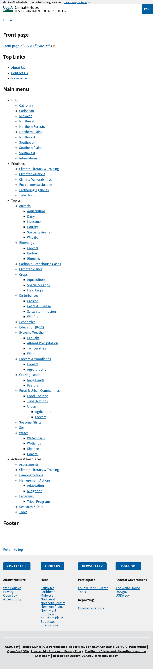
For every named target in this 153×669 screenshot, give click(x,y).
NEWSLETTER (92, 566)
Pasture (32, 385)
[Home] (35, 11)
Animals (25, 206)
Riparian (33, 449)
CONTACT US (16, 566)
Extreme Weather (32, 332)
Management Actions (35, 480)
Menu (147, 9)
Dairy (31, 216)
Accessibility (12, 599)
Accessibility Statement (47, 651)
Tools (23, 512)
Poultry (32, 227)
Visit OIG (121, 647)
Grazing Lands (29, 375)
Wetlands (34, 443)
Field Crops (35, 290)
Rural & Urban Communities (39, 390)
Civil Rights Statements (101, 651)
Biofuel (32, 253)
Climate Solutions (32, 174)
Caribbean (26, 111)
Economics (27, 322)
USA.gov (122, 592)
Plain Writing (138, 647)
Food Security (37, 396)
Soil (22, 427)
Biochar (32, 248)
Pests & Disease (39, 306)
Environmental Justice (35, 184)
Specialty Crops (38, 285)
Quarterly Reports (91, 608)
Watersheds (36, 438)
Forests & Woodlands (35, 359)
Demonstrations (31, 475)
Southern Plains (30, 147)
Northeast (26, 121)
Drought (33, 338)
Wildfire (32, 316)
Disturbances (28, 295)
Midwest (25, 116)
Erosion (32, 301)
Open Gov (10, 595)
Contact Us (19, 73)
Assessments (29, 464)
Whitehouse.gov (106, 656)
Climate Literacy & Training (39, 169)
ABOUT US (52, 566)
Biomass (33, 258)
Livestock (34, 221)
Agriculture (43, 412)
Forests (32, 364)
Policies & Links (31, 647)
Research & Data (31, 507)
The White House (128, 588)
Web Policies (12, 588)
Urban (31, 406)
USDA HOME (128, 566)
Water (23, 433)
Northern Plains (30, 132)
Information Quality (66, 656)
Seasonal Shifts (30, 422)
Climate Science (30, 269)
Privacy (8, 592)
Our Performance (55, 647)
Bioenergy (26, 242)
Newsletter (19, 78)
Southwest (27, 153)
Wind (30, 354)
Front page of (27, 46)
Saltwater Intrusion (41, 311)
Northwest (27, 137)
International (28, 158)
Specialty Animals (40, 232)
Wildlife (32, 237)
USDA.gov (123, 595)
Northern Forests (32, 126)
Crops (23, 274)
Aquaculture (36, 211)
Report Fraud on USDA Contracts (91, 647)
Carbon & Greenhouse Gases (40, 264)
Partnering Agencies (34, 190)
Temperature (36, 348)
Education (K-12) (31, 327)
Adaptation (35, 485)
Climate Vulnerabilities (35, 179)
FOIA (26, 651)
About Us (18, 67)
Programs (26, 496)
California (26, 105)
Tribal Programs (39, 501)
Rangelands (35, 380)
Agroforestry (36, 369)
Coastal (32, 454)
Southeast (26, 142)
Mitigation (34, 491)
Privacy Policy (73, 651)
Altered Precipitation (42, 343)
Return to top (13, 549)
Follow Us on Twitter (93, 588)
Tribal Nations (29, 195)
